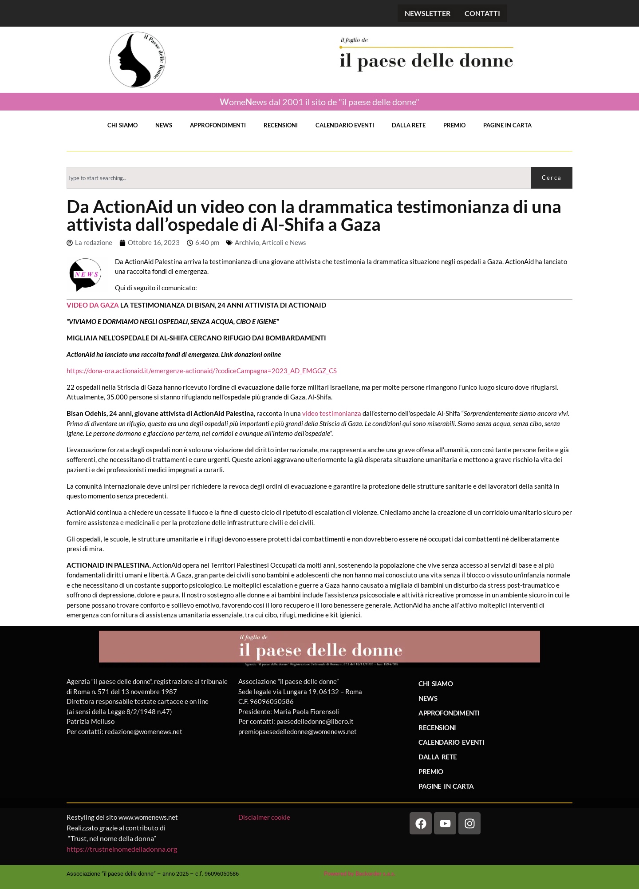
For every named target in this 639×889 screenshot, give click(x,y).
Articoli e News (284, 242)
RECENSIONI (281, 125)
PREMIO (454, 125)
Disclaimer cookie (265, 817)
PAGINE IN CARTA (507, 125)
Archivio (247, 242)
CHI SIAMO (122, 125)
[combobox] (299, 178)
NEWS (163, 125)
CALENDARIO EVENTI (345, 125)
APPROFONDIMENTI (218, 125)
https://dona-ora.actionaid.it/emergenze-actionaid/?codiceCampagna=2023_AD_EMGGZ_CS (202, 371)
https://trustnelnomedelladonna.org (122, 849)
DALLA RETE (409, 125)
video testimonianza (331, 413)
